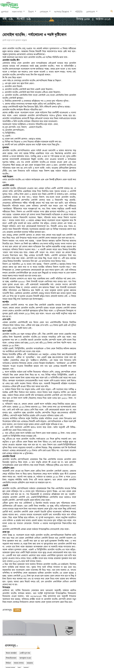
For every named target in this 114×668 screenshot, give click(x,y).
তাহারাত (105, 52)
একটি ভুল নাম (100, 42)
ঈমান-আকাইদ (86, 42)
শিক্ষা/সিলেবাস (86, 47)
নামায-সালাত (94, 52)
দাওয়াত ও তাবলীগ (88, 72)
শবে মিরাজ (95, 77)
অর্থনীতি (17, 610)
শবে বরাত (84, 77)
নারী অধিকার (85, 82)
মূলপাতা (4, 12)
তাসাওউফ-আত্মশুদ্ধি (88, 67)
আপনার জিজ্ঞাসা (61, 12)
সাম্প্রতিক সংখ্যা (89, 102)
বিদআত (96, 82)
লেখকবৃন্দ (44, 12)
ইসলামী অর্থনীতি (104, 67)
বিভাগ (31, 12)
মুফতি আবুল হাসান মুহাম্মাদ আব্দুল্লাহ (14, 40)
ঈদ (103, 77)
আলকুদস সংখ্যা (100, 47)
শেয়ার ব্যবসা (102, 72)
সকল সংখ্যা (17, 12)
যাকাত (101, 57)
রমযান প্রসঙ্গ (85, 57)
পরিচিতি (79, 12)
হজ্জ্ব (94, 57)
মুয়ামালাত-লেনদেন (88, 62)
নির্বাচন (83, 52)
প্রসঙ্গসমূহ (86, 34)
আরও (86, 91)
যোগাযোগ (90, 12)
